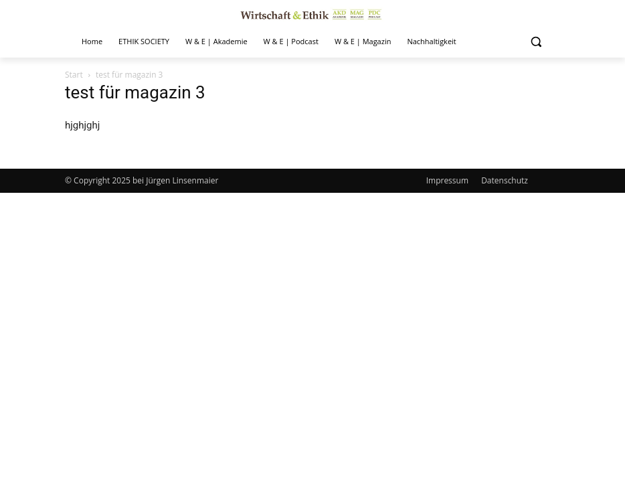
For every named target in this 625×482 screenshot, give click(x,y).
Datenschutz (504, 180)
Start (74, 74)
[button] (535, 42)
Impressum (447, 180)
